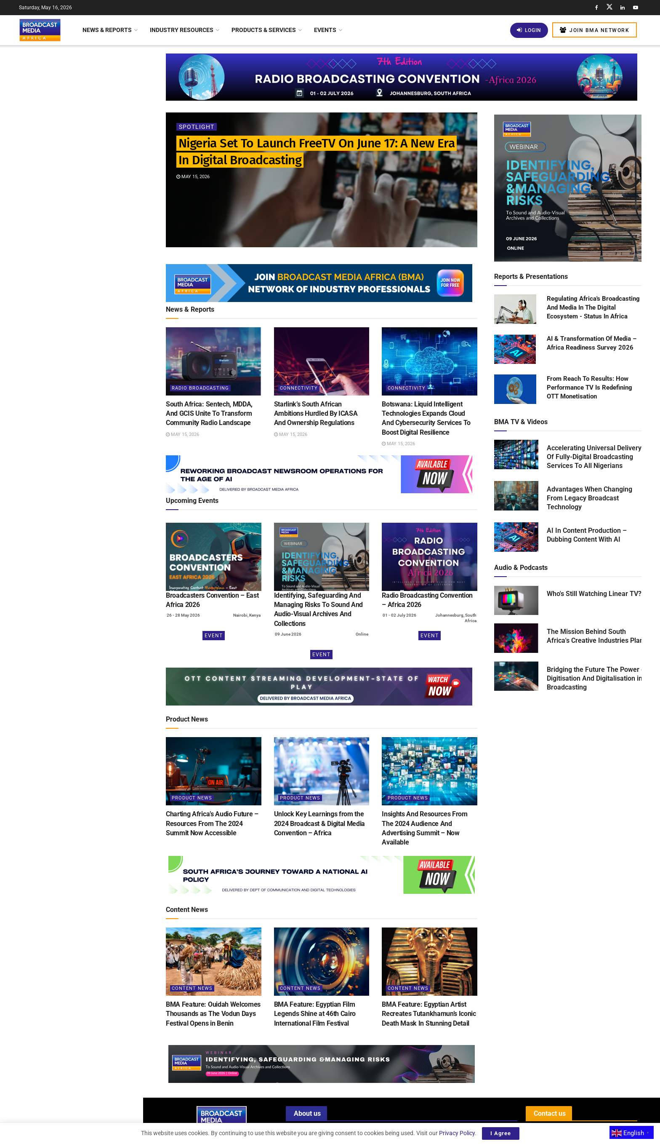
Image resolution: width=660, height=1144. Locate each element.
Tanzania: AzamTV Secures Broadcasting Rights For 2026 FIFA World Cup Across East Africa (90, 575)
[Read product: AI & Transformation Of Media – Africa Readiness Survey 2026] (515, 349)
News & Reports (107, 30)
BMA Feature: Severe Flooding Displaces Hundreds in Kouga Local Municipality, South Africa (90, 480)
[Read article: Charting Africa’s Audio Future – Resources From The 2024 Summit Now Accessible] (213, 771)
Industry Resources (181, 30)
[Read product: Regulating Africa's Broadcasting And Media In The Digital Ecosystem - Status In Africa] (515, 309)
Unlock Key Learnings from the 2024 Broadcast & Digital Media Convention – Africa (319, 823)
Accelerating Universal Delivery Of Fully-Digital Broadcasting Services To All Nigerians (594, 457)
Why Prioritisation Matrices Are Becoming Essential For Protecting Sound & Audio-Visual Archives (89, 527)
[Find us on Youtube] (635, 7)
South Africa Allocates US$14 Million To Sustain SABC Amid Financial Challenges (82, 670)
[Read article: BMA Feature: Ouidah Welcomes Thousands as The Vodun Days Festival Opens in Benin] (213, 961)
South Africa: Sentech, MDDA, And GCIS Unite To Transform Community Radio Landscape (88, 141)
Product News (192, 798)
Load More (71, 714)
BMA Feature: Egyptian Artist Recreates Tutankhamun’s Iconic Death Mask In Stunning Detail (429, 1013)
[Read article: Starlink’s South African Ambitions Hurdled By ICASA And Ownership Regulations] (322, 361)
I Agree (500, 1133)
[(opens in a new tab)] (213, 557)
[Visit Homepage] (40, 30)
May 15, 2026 (193, 176)
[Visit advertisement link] (71, 336)
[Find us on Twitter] (609, 7)
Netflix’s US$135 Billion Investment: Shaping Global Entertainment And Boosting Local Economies (90, 622)
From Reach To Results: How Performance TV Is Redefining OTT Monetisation (589, 387)
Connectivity (299, 388)
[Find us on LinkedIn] (622, 7)
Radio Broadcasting (200, 388)
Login (529, 30)
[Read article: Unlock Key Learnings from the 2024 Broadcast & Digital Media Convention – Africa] (322, 771)
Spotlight (196, 126)
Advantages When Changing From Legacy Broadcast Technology (589, 498)
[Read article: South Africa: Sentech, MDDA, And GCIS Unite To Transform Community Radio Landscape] (213, 361)
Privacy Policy (457, 1133)
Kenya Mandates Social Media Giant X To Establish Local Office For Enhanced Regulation (86, 291)
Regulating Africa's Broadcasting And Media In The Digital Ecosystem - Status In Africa (593, 307)
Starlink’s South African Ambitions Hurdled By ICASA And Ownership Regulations (88, 188)
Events (325, 30)
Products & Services (264, 30)
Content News (192, 988)
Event (214, 636)
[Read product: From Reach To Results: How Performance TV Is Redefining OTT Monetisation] (515, 389)
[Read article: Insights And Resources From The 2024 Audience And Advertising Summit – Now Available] (429, 771)
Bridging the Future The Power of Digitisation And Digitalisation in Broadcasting (597, 678)
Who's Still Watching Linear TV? (594, 594)
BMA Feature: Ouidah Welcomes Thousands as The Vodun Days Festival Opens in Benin (213, 1013)
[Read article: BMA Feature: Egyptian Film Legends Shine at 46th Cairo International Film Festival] (322, 961)
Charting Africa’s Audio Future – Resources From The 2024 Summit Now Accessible (212, 823)
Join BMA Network (594, 30)
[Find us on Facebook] (596, 7)
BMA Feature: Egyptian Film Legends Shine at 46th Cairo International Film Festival (315, 1013)
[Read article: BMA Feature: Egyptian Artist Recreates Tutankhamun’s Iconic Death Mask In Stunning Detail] (429, 961)
